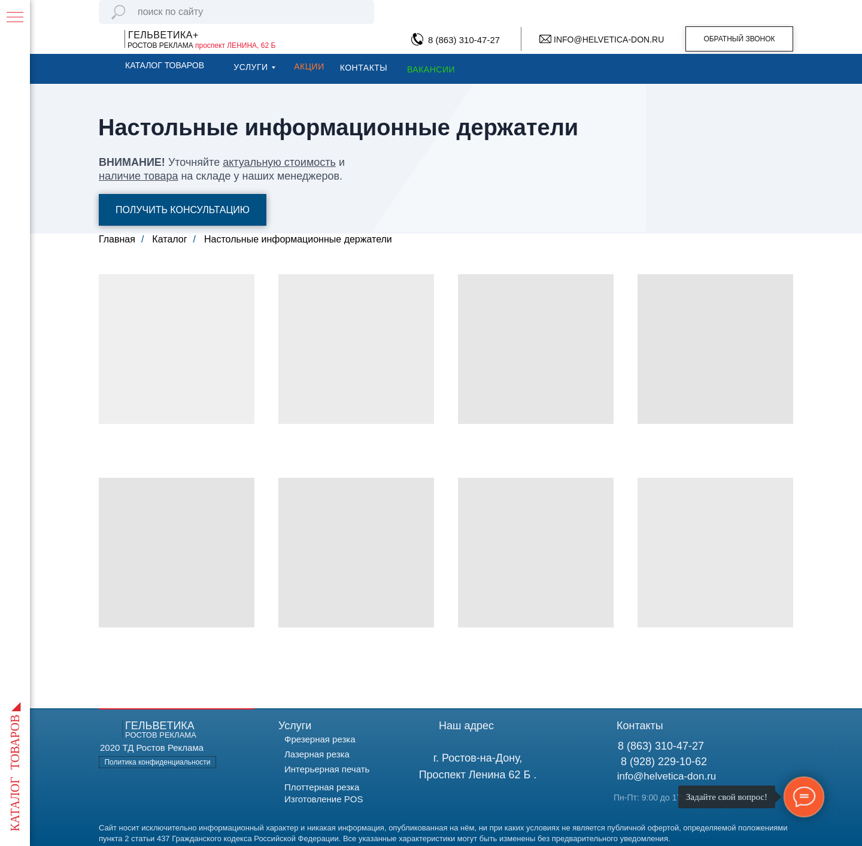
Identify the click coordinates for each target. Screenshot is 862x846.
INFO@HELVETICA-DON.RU (609, 39)
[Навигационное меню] (15, 18)
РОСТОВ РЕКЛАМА (201, 45)
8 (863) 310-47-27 (464, 40)
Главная (117, 239)
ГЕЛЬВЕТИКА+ (163, 35)
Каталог (169, 239)
